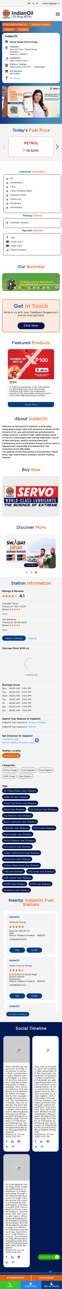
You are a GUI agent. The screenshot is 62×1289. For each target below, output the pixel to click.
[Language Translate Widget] (50, 3)
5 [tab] (33, 287)
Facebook (15, 78)
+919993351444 (17, 985)
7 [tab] (43, 287)
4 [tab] (28, 287)
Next (57, 147)
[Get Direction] (37, 742)
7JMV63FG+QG (10, 739)
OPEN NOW (39, 67)
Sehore (9, 29)
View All (32, 638)
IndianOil (14, 917)
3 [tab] (24, 287)
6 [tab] (38, 287)
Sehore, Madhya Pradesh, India (18, 742)
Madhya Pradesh (40, 24)
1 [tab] (28, 114)
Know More (31, 404)
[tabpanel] (31, 102)
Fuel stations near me (15, 24)
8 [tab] (47, 287)
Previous (4, 147)
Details (34, 950)
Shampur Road (11, 755)
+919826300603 (17, 939)
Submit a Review (14, 638)
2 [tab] (33, 114)
